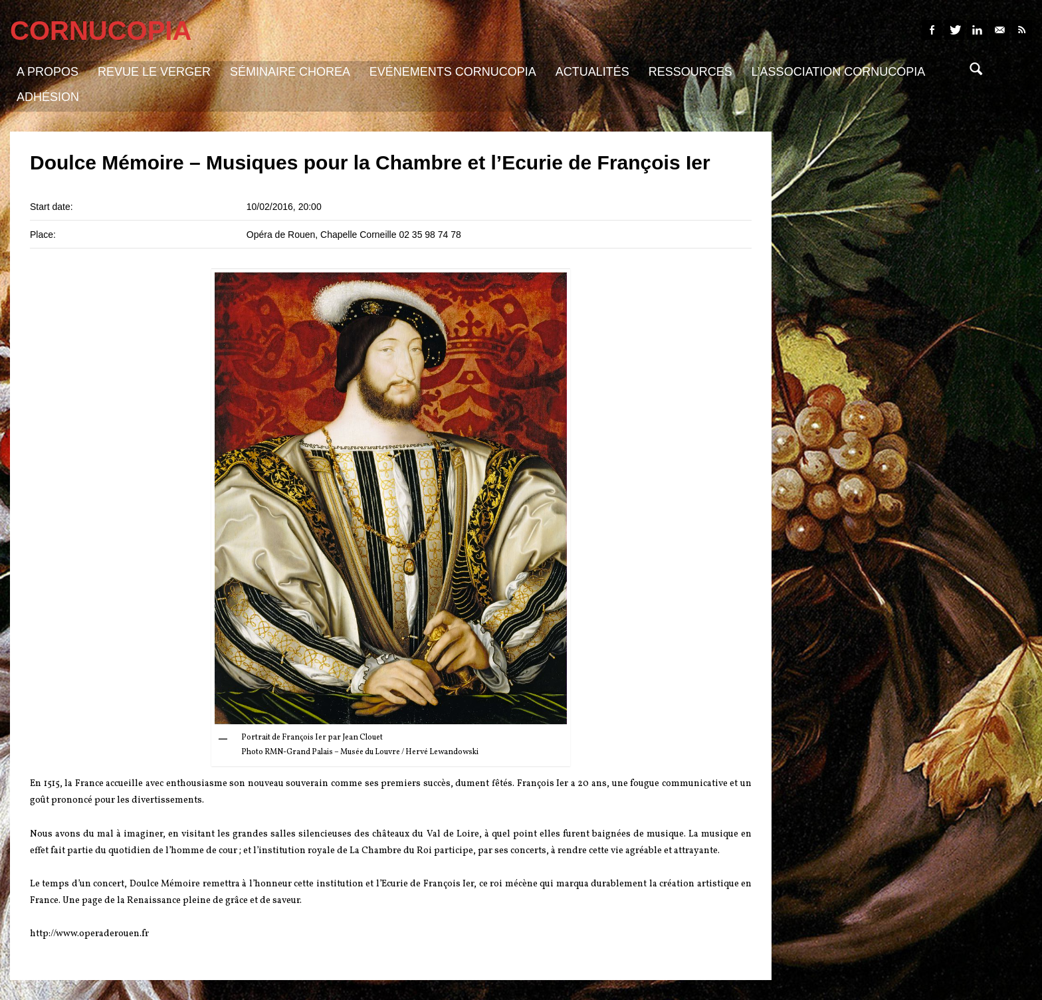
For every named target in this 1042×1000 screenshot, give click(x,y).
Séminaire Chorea (290, 71)
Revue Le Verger (154, 71)
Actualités (592, 71)
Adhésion (48, 97)
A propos (47, 71)
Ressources (690, 71)
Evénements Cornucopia (452, 71)
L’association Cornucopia (839, 71)
